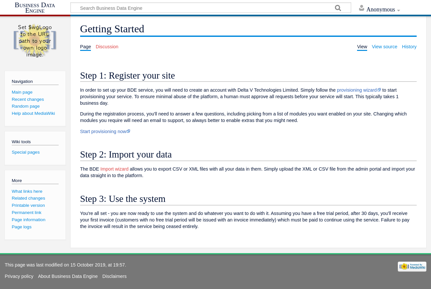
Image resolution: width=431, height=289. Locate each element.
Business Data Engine (35, 8)
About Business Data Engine (68, 276)
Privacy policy (19, 276)
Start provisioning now (103, 131)
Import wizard (114, 169)
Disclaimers (114, 276)
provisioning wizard (357, 90)
